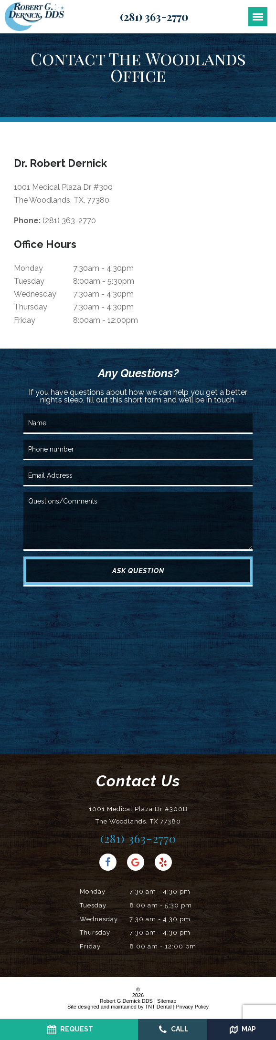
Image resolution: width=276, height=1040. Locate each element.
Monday (28, 268)
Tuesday (29, 281)
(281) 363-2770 (154, 16)
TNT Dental (158, 1006)
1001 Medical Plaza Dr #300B (138, 816)
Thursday (30, 306)
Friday (24, 320)
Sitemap (166, 1001)
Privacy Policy (192, 1006)
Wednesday (35, 294)
